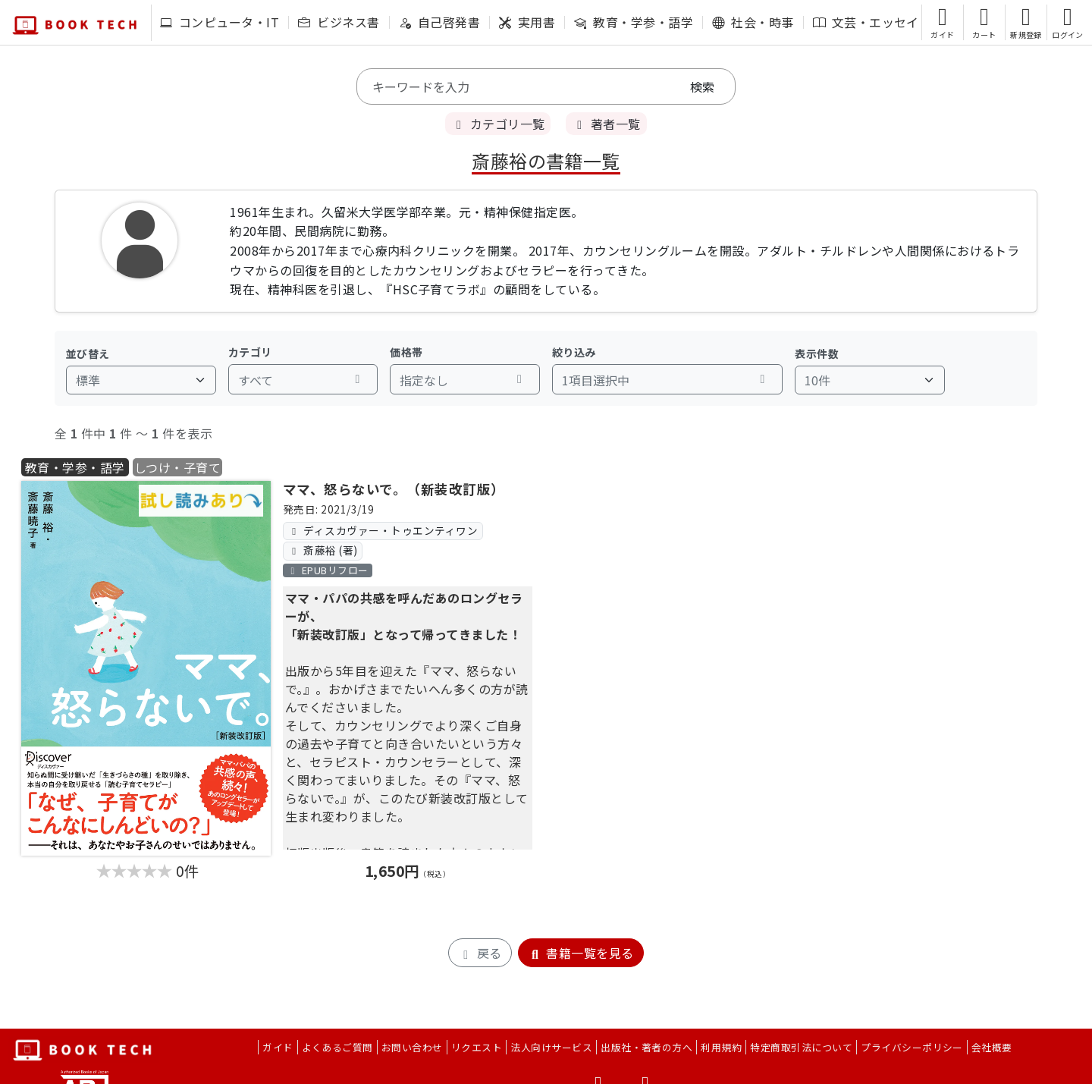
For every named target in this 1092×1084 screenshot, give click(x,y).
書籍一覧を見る (581, 953)
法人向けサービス (551, 1047)
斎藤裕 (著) (322, 550)
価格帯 (406, 352)
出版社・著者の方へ (646, 1047)
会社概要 (991, 1047)
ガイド (277, 1047)
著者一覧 (606, 124)
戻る (479, 953)
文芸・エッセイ (866, 22)
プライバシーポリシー (912, 1047)
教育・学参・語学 (633, 22)
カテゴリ (250, 352)
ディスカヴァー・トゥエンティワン (382, 530)
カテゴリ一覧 (497, 124)
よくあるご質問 (337, 1047)
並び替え (88, 353)
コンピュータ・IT (219, 22)
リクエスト (476, 1047)
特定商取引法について (801, 1047)
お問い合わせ (412, 1047)
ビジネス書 (338, 22)
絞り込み (574, 352)
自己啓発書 (439, 22)
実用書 (527, 22)
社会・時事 (752, 22)
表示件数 (817, 353)
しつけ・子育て (177, 467)
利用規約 (721, 1047)
